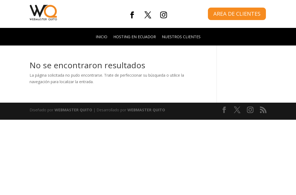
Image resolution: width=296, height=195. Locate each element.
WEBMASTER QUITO (73, 109)
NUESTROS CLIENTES (181, 37)
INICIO (101, 37)
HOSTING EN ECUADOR (134, 37)
